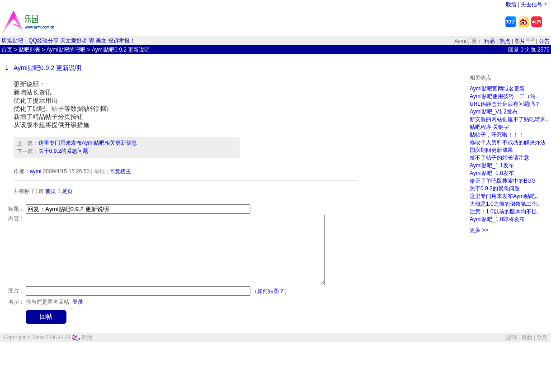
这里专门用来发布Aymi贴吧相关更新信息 (87, 143)
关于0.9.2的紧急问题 (63, 151)
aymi (35, 171)
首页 (6, 50)
